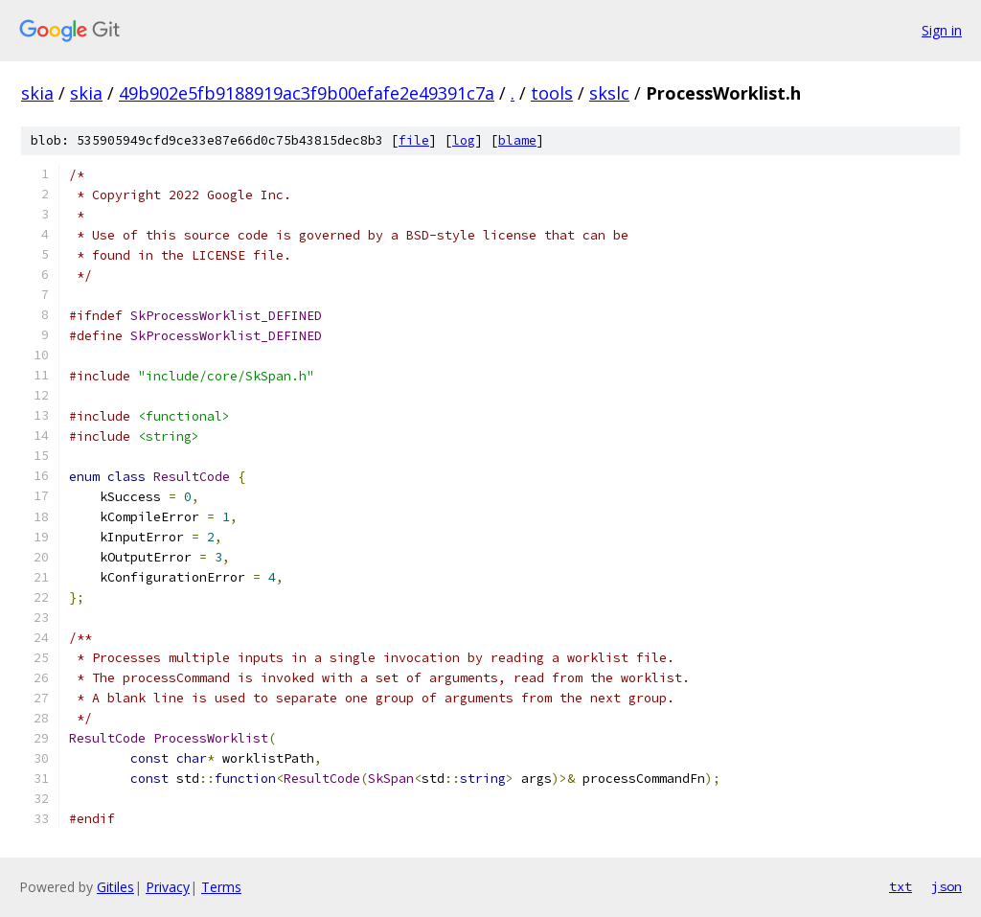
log (463, 140)
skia (37, 92)
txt (900, 886)
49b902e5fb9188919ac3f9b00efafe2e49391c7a (306, 92)
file (414, 140)
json (946, 886)
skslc (609, 92)
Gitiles (115, 887)
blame (517, 140)
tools (552, 92)
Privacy (168, 887)
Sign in (942, 30)
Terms (221, 887)
